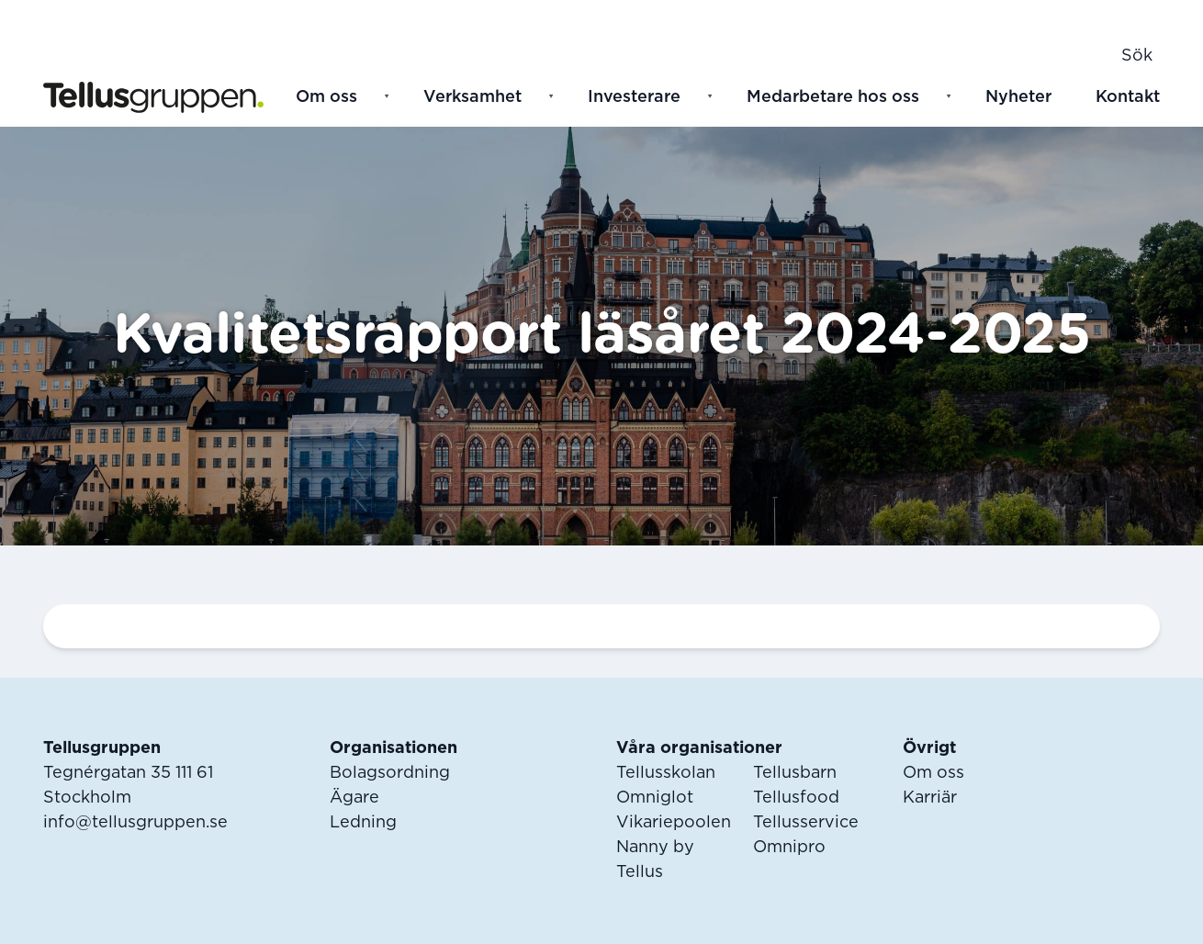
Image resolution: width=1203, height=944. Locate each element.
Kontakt (1128, 97)
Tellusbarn (795, 773)
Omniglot (654, 798)
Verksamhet (472, 97)
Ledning (363, 823)
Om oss (326, 97)
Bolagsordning (390, 773)
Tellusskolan (665, 773)
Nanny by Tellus (655, 860)
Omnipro (789, 847)
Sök (1136, 56)
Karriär (930, 798)
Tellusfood (796, 798)
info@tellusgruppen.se (135, 823)
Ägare (354, 798)
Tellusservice (806, 823)
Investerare (634, 97)
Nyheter (1018, 97)
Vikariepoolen (673, 823)
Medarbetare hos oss (833, 97)
